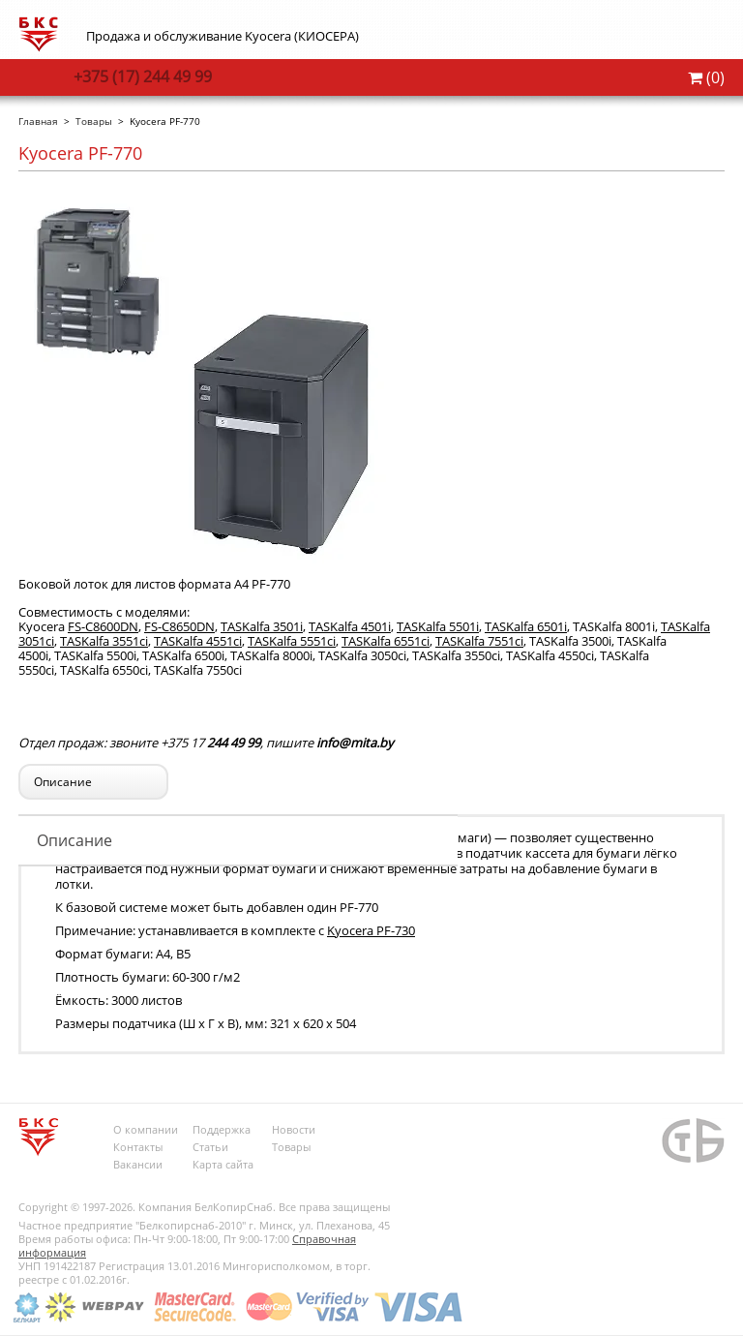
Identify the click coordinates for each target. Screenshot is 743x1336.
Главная (38, 121)
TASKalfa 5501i (438, 626)
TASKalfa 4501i (350, 626)
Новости (293, 1129)
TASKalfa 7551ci (479, 641)
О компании (145, 1129)
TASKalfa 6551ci (386, 641)
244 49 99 (143, 76)
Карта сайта (223, 1164)
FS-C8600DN (103, 626)
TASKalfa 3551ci (104, 641)
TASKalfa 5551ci (292, 641)
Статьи (210, 1146)
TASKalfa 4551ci (198, 641)
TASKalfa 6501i (526, 626)
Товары (93, 121)
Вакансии (138, 1164)
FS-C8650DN (179, 626)
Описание (74, 840)
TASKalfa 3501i (262, 626)
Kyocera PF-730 (371, 930)
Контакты (138, 1146)
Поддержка (222, 1129)
